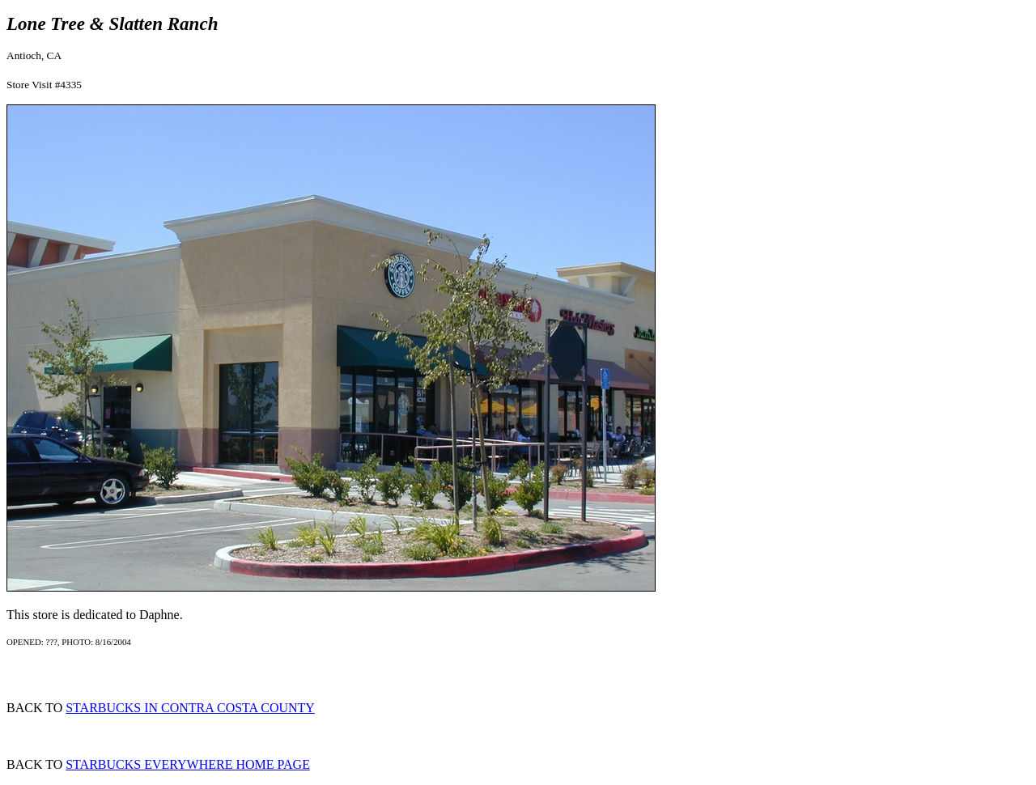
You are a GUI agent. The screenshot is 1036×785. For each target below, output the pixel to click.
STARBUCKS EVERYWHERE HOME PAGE (188, 764)
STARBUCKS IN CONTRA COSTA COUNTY (190, 708)
